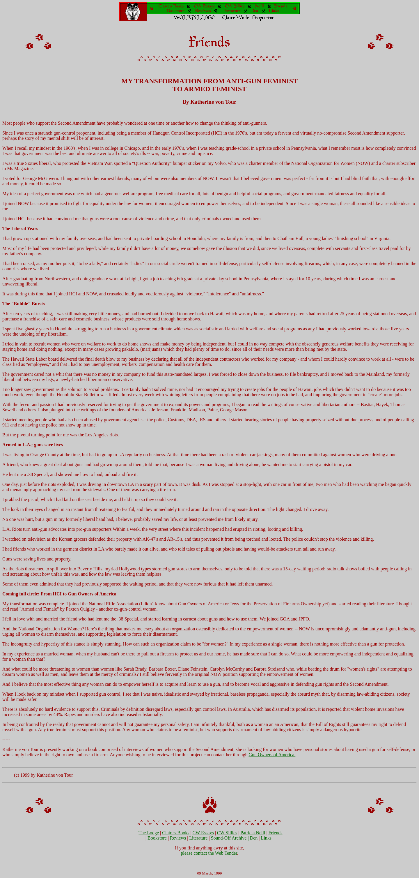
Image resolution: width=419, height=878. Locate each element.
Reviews (178, 837)
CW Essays (203, 832)
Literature (198, 837)
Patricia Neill (253, 832)
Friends (276, 832)
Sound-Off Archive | (230, 837)
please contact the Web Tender (209, 853)
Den (254, 837)
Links (266, 837)
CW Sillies (227, 832)
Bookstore (157, 837)
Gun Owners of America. (271, 754)
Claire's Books (175, 832)
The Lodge (149, 832)
